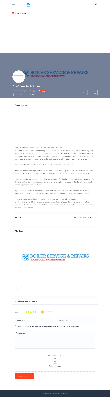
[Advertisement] (55, 35)
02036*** (37, 90)
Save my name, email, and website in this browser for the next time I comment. (48, 326)
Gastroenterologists (19, 91)
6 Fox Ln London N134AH (23, 95)
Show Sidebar (19, 13)
